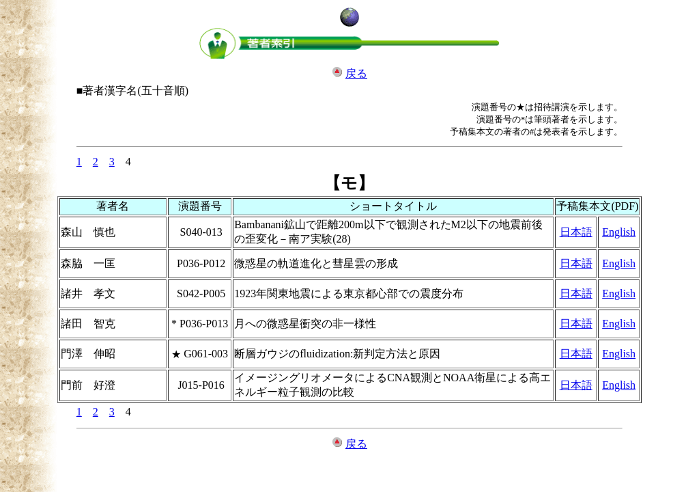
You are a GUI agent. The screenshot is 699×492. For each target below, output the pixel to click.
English (619, 232)
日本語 (576, 232)
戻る (356, 73)
